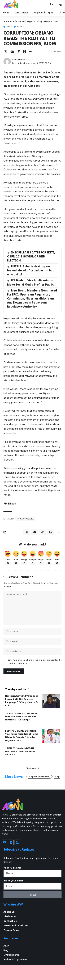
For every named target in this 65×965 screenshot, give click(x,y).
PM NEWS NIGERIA (25, 519)
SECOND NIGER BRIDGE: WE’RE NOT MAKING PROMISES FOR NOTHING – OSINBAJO (21, 716)
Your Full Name (12, 867)
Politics (20, 27)
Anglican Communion (39, 776)
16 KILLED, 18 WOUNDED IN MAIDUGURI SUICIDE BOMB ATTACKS (20, 751)
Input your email (13, 880)
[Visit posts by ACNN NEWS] (7, 61)
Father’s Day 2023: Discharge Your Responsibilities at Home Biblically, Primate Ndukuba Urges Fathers (21, 735)
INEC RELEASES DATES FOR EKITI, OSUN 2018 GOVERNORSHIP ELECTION (31, 256)
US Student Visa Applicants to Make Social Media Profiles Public (30, 282)
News (9, 27)
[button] (45, 4)
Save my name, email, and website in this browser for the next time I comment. (35, 661)
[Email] (12, 51)
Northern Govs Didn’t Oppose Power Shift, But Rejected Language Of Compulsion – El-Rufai (21, 700)
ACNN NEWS (21, 59)
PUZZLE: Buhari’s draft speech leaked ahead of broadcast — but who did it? (30, 270)
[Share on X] (5, 51)
